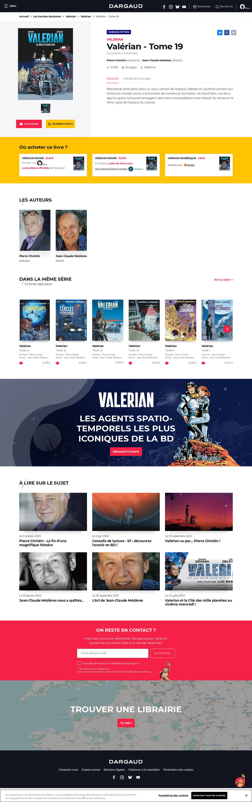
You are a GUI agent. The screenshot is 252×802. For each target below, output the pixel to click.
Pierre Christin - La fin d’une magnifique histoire (42, 543)
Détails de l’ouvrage (136, 78)
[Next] (227, 329)
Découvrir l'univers (126, 451)
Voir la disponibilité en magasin (119, 169)
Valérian (71, 16)
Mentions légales (114, 769)
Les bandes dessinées (47, 16)
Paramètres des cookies (178, 769)
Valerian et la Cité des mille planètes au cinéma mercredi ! (198, 602)
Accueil (24, 16)
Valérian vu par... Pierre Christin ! (192, 541)
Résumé (112, 78)
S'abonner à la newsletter (144, 769)
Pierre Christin (116, 60)
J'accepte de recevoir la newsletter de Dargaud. (110, 663)
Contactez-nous (68, 769)
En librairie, (113, 163)
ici (150, 671)
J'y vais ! (126, 723)
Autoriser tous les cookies (209, 795)
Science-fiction (118, 32)
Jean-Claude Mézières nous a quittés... (51, 600)
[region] (126, 796)
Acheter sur (181, 165)
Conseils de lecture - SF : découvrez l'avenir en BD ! (121, 543)
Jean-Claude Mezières (156, 60)
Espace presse (91, 769)
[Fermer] (246, 795)
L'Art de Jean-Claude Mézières (117, 600)
